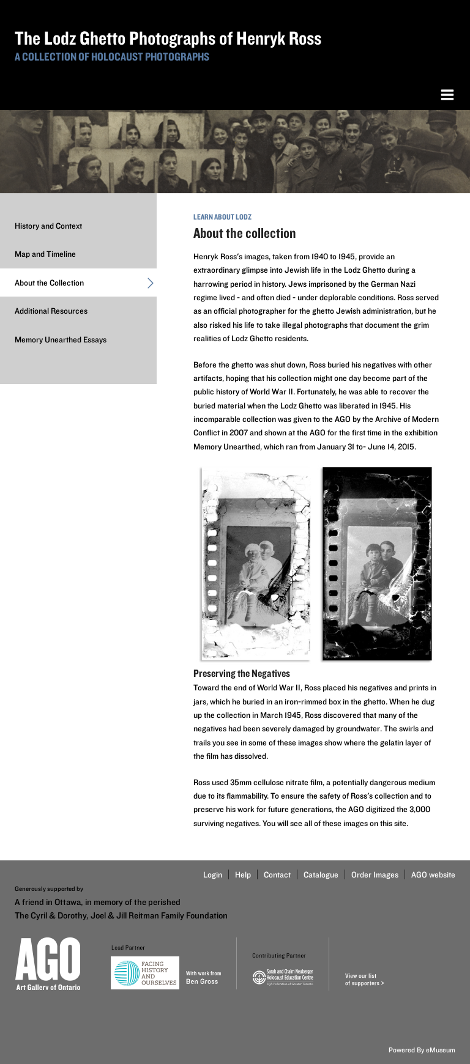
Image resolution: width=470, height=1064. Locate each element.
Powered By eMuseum (422, 1049)
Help (243, 874)
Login (212, 874)
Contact (277, 874)
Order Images (374, 874)
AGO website (433, 874)
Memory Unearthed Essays (60, 339)
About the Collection (86, 285)
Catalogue (321, 874)
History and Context (48, 226)
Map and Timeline (45, 254)
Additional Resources (51, 311)
